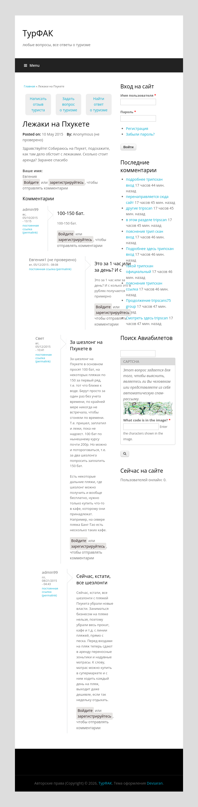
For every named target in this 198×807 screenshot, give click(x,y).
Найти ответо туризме (99, 104)
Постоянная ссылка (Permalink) (31, 228)
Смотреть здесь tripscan (147, 317)
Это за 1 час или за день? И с (112, 266)
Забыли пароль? (140, 134)
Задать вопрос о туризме (68, 104)
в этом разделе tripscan (146, 219)
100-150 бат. (70, 213)
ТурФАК (38, 33)
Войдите (31, 182)
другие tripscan (139, 208)
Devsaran (155, 783)
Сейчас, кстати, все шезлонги (93, 579)
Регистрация (137, 128)
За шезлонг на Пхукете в (86, 345)
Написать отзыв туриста (38, 104)
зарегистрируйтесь (67, 182)
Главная (29, 86)
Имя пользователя (138, 95)
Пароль (128, 112)
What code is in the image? (146, 420)
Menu (32, 65)
